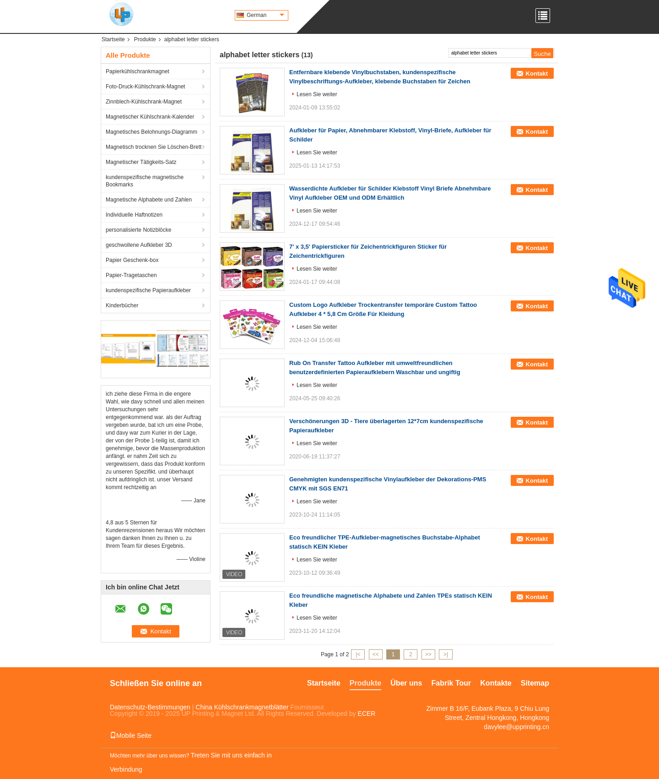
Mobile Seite (130, 735)
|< (358, 654)
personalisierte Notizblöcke (138, 230)
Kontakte (495, 683)
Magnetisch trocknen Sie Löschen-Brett (153, 147)
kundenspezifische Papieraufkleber (148, 290)
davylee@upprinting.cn (516, 726)
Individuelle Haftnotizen (134, 215)
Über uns (406, 683)
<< (376, 654)
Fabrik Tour (451, 683)
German (265, 15)
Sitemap (535, 683)
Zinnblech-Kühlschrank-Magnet (144, 101)
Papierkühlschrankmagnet (137, 71)
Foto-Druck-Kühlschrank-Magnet (145, 86)
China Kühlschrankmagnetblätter (241, 707)
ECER (367, 713)
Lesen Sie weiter (317, 94)
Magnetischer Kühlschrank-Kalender (150, 117)
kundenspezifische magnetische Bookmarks (145, 181)
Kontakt (537, 73)
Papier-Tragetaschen (131, 275)
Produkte (145, 39)
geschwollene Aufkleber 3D (139, 245)
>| (445, 654)
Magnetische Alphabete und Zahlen (149, 199)
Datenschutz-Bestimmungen (150, 707)
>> (428, 654)
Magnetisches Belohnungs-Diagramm (151, 132)
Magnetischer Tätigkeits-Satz (141, 162)
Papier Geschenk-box (132, 260)
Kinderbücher (122, 305)
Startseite (113, 39)
